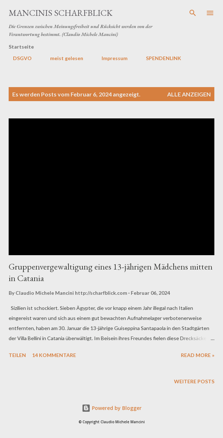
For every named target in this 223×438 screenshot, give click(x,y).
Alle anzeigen (189, 94)
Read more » (197, 355)
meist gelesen (62, 58)
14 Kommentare (54, 355)
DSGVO (18, 58)
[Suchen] (192, 13)
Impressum (110, 58)
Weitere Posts (194, 381)
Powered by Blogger (112, 408)
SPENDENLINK (159, 58)
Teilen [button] (17, 355)
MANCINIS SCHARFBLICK (60, 12)
